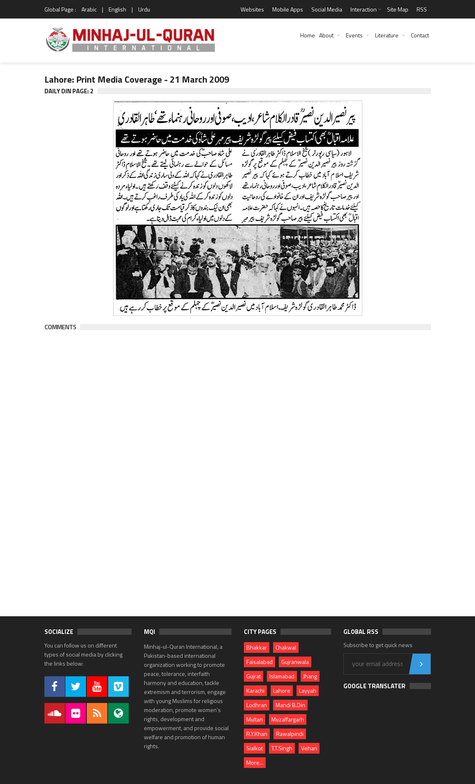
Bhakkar (256, 647)
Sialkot (254, 748)
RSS (422, 9)
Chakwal (286, 647)
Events (354, 35)
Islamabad (281, 676)
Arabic (89, 9)
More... (254, 762)
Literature (387, 35)
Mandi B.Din (290, 705)
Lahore (281, 690)
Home (307, 35)
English (117, 9)
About (326, 35)
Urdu (144, 9)
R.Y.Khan (256, 733)
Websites (252, 9)
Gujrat (253, 676)
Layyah (307, 690)
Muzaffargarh (287, 719)
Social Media (326, 9)
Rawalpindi (290, 733)
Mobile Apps (287, 9)
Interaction (363, 9)
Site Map (397, 9)
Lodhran (256, 705)
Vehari (309, 748)
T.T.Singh (281, 748)
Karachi (255, 690)
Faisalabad (259, 661)
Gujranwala (295, 661)
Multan (254, 719)
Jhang (310, 676)
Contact (420, 35)
